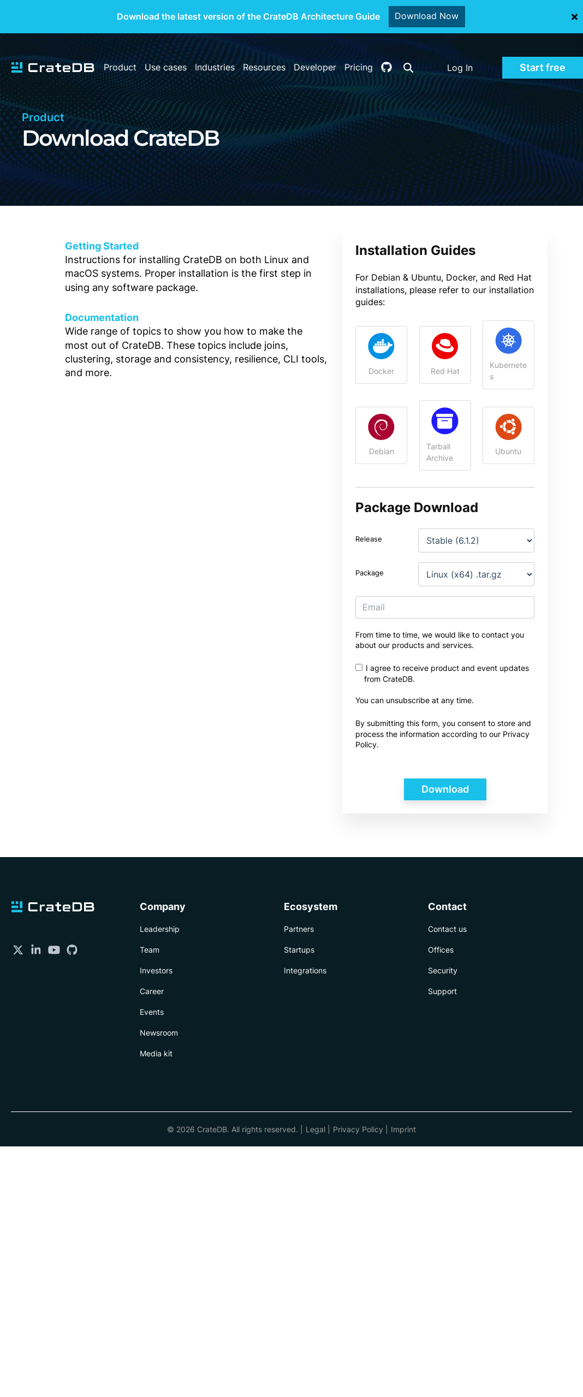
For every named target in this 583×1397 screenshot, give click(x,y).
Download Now (427, 16)
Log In (460, 52)
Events (152, 1011)
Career (152, 991)
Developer (315, 52)
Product (120, 52)
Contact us (447, 929)
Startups (299, 949)
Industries (215, 52)
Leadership (160, 929)
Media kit (156, 1053)
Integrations (305, 970)
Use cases (166, 52)
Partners (299, 929)
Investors (156, 970)
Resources (264, 52)
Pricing (358, 52)
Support (442, 991)
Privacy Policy (358, 1129)
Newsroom (159, 1032)
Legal (315, 1129)
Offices (441, 949)
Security (442, 970)
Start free (543, 52)
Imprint (403, 1129)
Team (149, 949)
